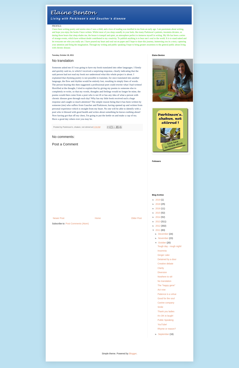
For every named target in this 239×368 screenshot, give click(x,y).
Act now (162, 289)
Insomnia (162, 250)
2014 (158, 217)
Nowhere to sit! (165, 276)
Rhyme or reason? (167, 328)
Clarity (161, 268)
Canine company (166, 302)
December (163, 234)
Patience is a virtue (167, 294)
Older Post (136, 218)
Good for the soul (166, 298)
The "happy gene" (166, 285)
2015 (158, 212)
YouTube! (162, 324)
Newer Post (58, 218)
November (163, 238)
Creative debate (165, 263)
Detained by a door (167, 259)
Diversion (162, 272)
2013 (158, 221)
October (162, 242)
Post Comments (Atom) (77, 223)
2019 (158, 199)
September (163, 334)
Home (98, 218)
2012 (158, 226)
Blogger (132, 353)
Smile (160, 307)
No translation (164, 281)
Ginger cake (163, 255)
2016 (158, 208)
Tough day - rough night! (170, 246)
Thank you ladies (166, 311)
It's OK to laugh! (165, 315)
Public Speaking (165, 320)
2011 (158, 230)
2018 (158, 204)
